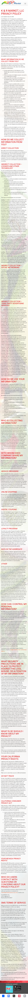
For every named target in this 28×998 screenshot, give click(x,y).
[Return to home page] (14, 3)
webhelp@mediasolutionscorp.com (9, 892)
